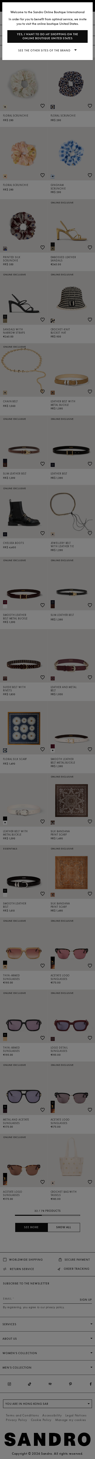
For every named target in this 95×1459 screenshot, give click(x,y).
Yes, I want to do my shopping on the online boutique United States (47, 36)
